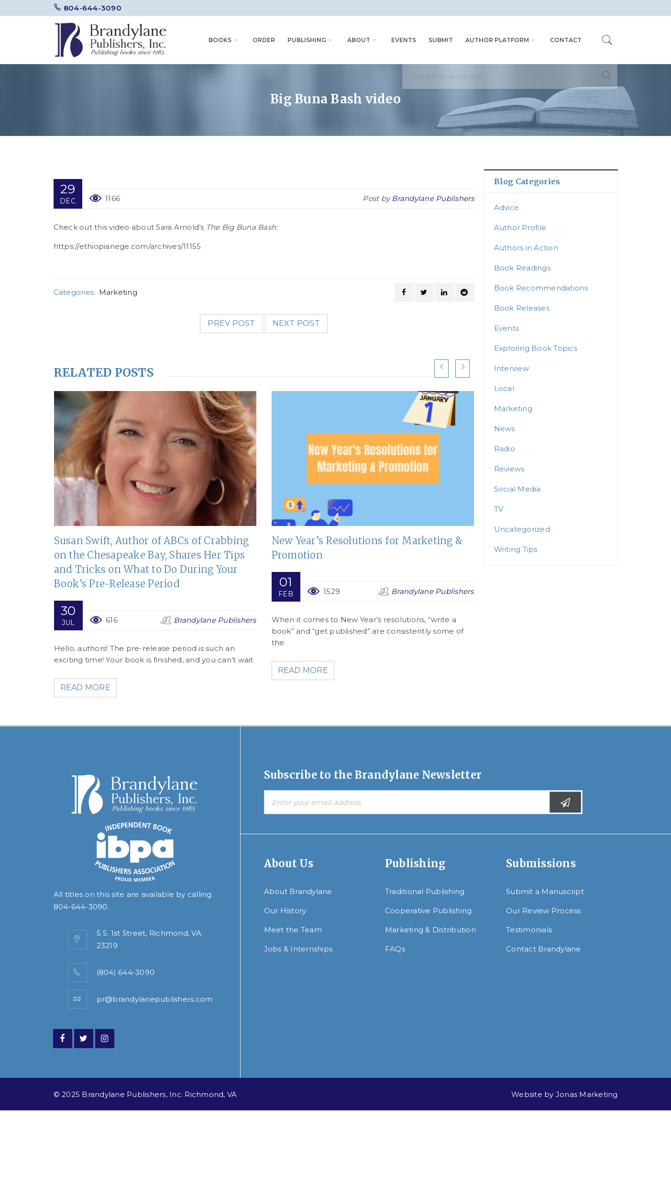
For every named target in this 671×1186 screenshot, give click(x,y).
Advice (506, 207)
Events (506, 328)
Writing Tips (516, 549)
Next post (296, 323)
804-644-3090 (92, 7)
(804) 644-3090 (126, 972)
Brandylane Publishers (433, 198)
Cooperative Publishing (428, 910)
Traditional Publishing (425, 891)
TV (499, 509)
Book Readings (522, 267)
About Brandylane (298, 891)
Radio (504, 448)
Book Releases (522, 308)
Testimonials (529, 929)
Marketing (118, 292)
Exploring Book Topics (535, 348)
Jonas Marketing (587, 1094)
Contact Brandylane (543, 948)
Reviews (509, 468)
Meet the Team (293, 929)
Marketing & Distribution (430, 929)
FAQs (395, 948)
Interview (511, 368)
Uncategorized (522, 529)
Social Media (517, 488)
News (504, 428)
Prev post (231, 323)
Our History (285, 910)
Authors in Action (526, 247)
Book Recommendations (541, 287)
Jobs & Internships (298, 948)
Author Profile (520, 227)
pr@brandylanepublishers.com (155, 999)
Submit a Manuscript (545, 891)
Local (504, 388)
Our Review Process (543, 910)
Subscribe (565, 802)
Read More (87, 687)
